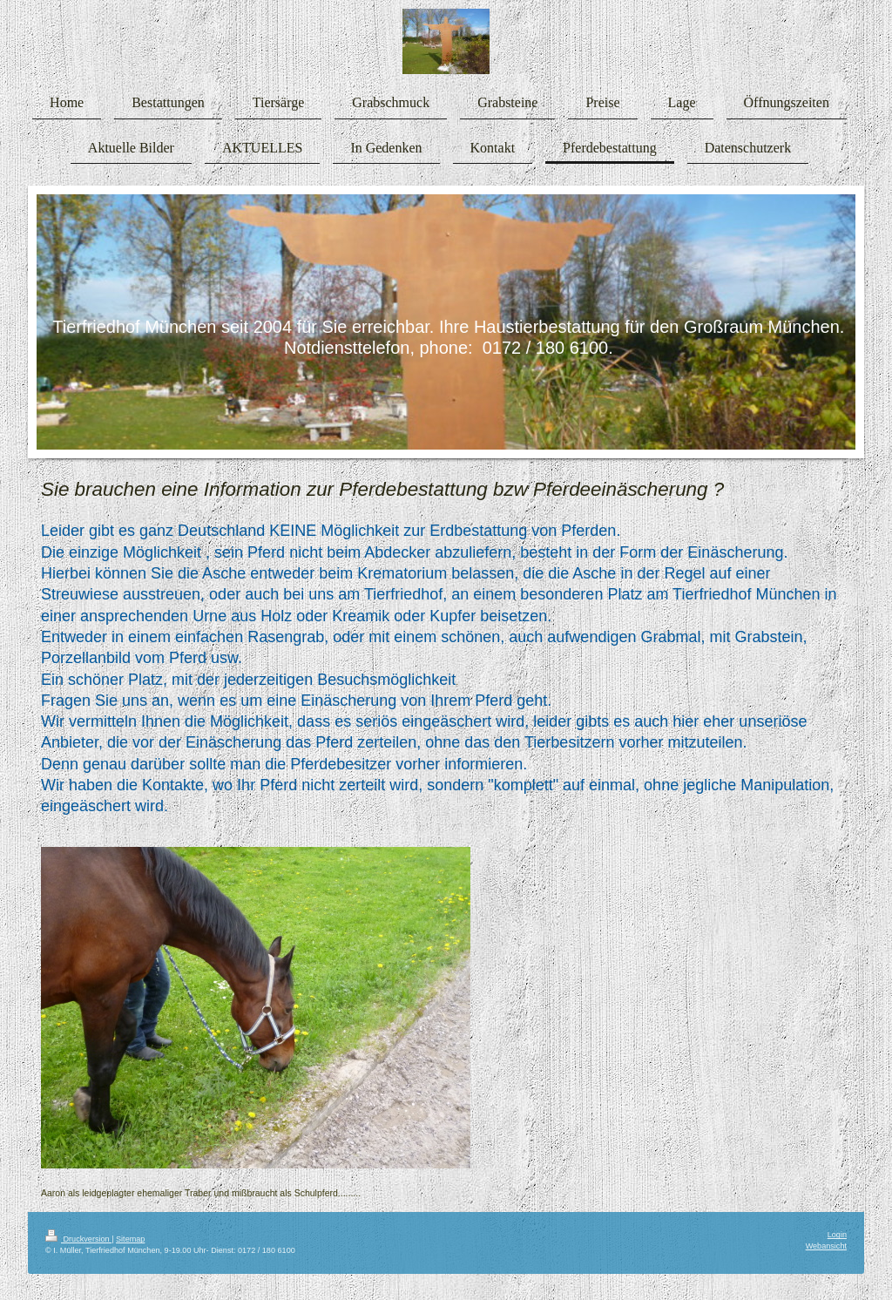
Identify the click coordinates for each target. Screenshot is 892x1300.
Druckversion (78, 1239)
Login (837, 1234)
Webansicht (826, 1246)
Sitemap (130, 1239)
